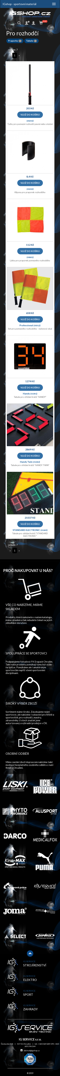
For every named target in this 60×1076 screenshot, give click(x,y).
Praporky (15, 40)
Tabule (31, 40)
